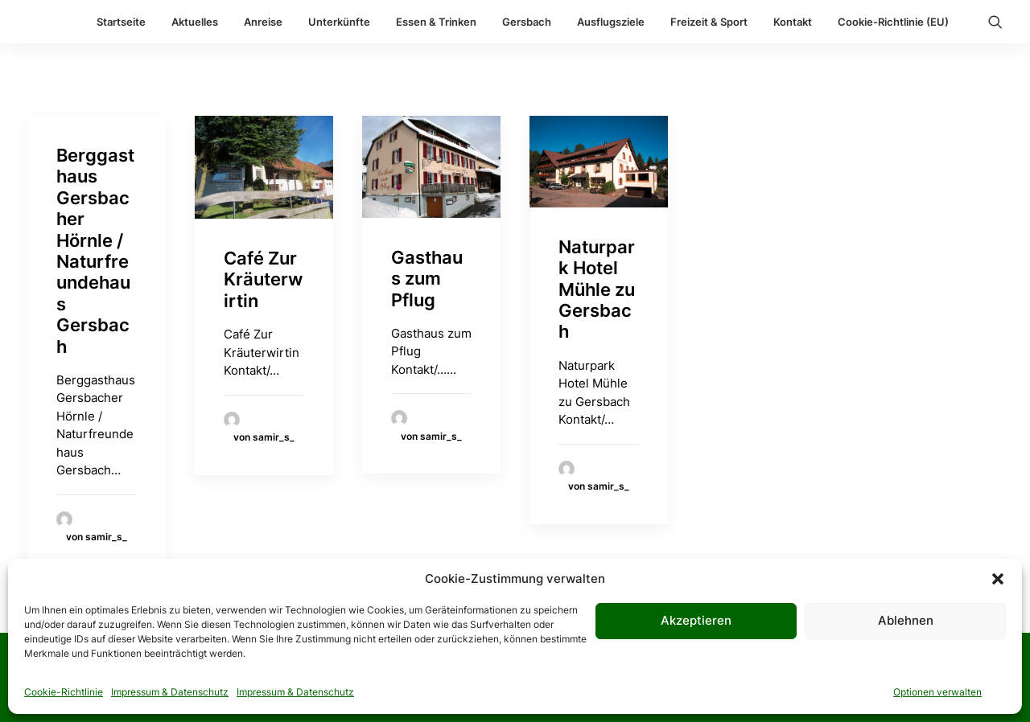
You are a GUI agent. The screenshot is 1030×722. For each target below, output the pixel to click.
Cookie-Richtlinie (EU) (893, 21)
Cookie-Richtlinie (63, 692)
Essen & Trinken (436, 21)
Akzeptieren (696, 620)
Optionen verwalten (937, 692)
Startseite (121, 21)
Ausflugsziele (611, 21)
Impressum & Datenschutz (170, 692)
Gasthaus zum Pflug (427, 278)
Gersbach (526, 21)
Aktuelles (194, 21)
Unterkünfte (339, 21)
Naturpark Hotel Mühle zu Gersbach (596, 289)
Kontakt (792, 21)
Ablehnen (905, 620)
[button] (998, 579)
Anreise (263, 21)
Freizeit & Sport (709, 21)
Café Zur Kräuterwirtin (263, 279)
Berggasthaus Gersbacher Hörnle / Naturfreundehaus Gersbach (95, 251)
